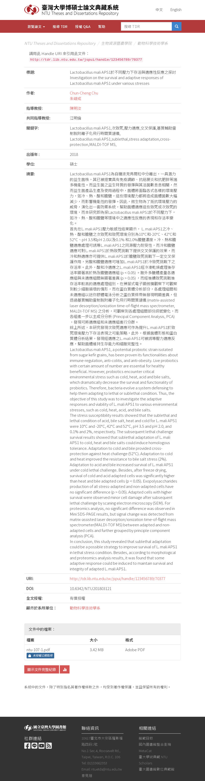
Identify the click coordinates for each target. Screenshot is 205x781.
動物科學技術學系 (152, 43)
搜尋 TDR (60, 26)
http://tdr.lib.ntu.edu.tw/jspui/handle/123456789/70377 (117, 578)
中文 (159, 9)
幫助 (101, 26)
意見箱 (87, 775)
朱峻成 (75, 98)
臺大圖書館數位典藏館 (157, 769)
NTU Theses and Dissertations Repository (59, 43)
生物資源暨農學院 (116, 43)
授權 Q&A (82, 26)
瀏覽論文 (36, 26)
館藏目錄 (146, 738)
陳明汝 (75, 108)
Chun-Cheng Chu (84, 92)
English (175, 9)
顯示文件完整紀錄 (41, 669)
